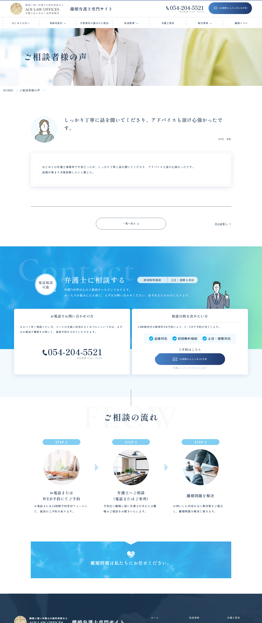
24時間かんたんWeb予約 (190, 359)
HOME (8, 90)
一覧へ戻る (129, 224)
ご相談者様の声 (29, 90)
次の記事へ (219, 224)
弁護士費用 (167, 23)
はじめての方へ (21, 23)
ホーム (155, 617)
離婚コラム (241, 23)
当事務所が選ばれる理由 (94, 23)
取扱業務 (194, 617)
